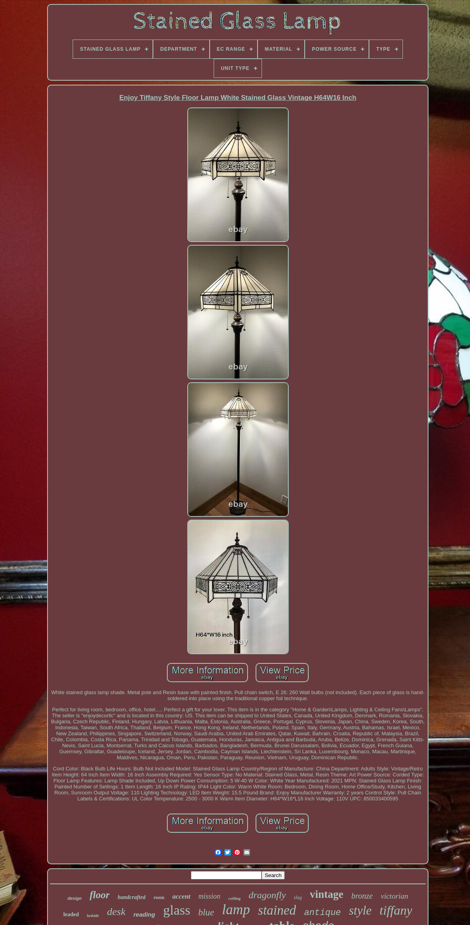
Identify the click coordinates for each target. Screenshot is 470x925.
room (158, 897)
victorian (394, 896)
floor (99, 894)
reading (144, 914)
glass (176, 910)
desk (116, 911)
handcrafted (131, 897)
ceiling (234, 898)
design (74, 898)
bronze (362, 895)
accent (181, 896)
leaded (71, 914)
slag (298, 897)
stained (277, 910)
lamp (236, 909)
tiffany (396, 910)
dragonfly (267, 895)
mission (209, 896)
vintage (326, 894)
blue (206, 912)
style (360, 910)
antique (322, 913)
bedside (93, 915)
